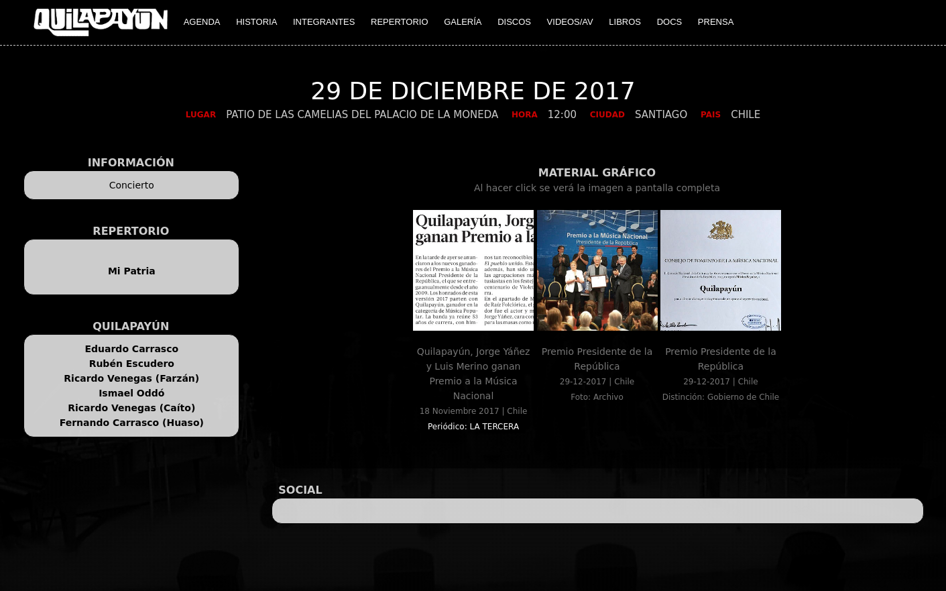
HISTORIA (256, 22)
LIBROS (625, 22)
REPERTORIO (399, 22)
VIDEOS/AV (570, 22)
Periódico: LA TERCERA (473, 426)
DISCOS (514, 22)
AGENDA (202, 22)
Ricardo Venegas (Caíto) (131, 407)
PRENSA (715, 22)
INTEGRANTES (324, 22)
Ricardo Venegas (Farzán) (131, 378)
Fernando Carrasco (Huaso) (132, 422)
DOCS (670, 22)
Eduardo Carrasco (131, 348)
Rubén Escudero (131, 363)
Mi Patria (132, 271)
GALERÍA (462, 22)
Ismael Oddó (131, 393)
